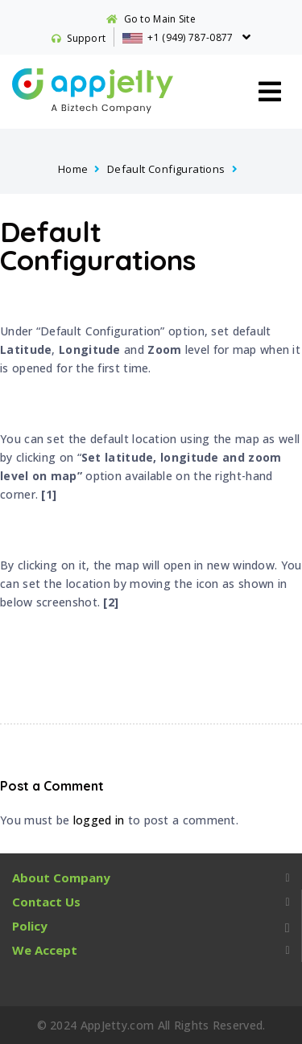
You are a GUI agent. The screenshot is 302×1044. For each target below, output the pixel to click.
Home (73, 169)
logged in (99, 820)
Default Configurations (166, 169)
